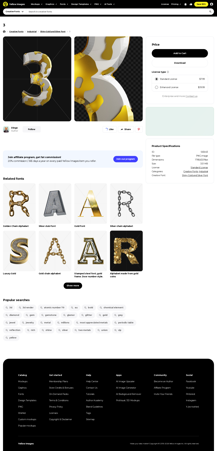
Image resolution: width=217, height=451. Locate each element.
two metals (82, 330)
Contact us (191, 96)
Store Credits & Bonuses (61, 387)
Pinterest (190, 394)
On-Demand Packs (58, 394)
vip (117, 330)
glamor (69, 315)
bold (88, 307)
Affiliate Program (162, 387)
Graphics (22, 387)
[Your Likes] (191, 4)
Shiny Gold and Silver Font (195, 175)
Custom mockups (27, 419)
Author (14, 130)
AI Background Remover (128, 394)
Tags (88, 413)
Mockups (22, 381)
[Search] (210, 11)
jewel (10, 322)
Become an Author (163, 381)
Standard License (199, 167)
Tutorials (90, 394)
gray (118, 315)
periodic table (123, 322)
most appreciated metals (92, 322)
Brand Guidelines (94, 406)
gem (30, 315)
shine (47, 330)
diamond (12, 315)
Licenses (53, 413)
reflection (12, 330)
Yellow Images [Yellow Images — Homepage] (26, 443)
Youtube (190, 387)
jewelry (28, 322)
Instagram (191, 400)
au (74, 307)
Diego (14, 127)
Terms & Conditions (58, 400)
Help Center (92, 381)
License (165, 4)
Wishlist (22, 413)
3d (8, 307)
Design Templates (27, 400)
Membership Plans (58, 381)
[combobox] (120, 12)
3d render (26, 307)
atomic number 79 (52, 307)
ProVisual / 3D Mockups (128, 400)
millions (63, 322)
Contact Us (91, 387)
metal (45, 322)
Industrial (203, 171)
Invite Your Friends (163, 394)
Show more (73, 285)
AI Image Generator (126, 387)
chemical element (111, 307)
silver (63, 330)
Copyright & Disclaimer (60, 419)
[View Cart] (185, 4)
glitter (86, 315)
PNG (20, 406)
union (102, 330)
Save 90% (201, 4)
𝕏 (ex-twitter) (192, 406)
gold (103, 315)
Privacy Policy (56, 406)
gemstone (49, 315)
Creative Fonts (190, 171)
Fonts (21, 394)
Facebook (191, 381)
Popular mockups (27, 425)
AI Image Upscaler (125, 381)
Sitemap (90, 419)
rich (31, 330)
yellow (10, 337)
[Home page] (4, 31)
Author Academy (94, 400)
